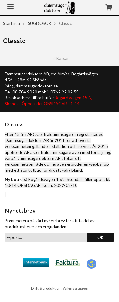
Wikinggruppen (75, 288)
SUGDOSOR (39, 23)
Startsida (11, 23)
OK (100, 237)
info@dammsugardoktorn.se (31, 85)
